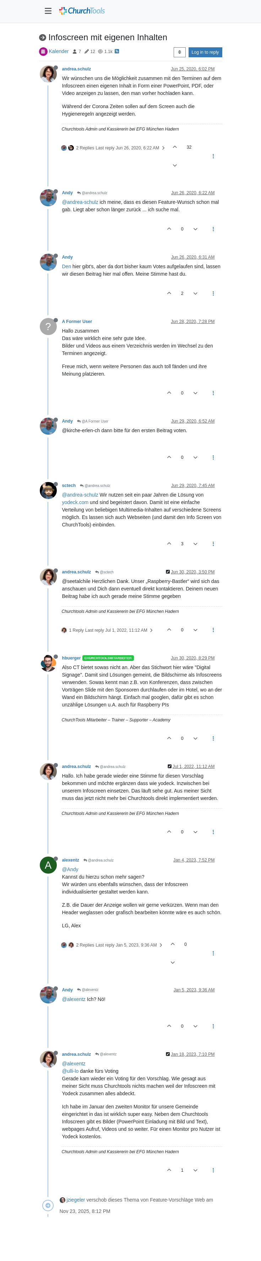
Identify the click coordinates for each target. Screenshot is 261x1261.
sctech (69, 485)
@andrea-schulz (80, 202)
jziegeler (75, 1200)
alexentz (70, 860)
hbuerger (71, 658)
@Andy (70, 869)
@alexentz (87, 990)
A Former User (77, 321)
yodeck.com (75, 502)
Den (66, 266)
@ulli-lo (70, 1071)
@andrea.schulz (92, 193)
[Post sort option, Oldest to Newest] (179, 52)
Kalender (59, 51)
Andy (67, 192)
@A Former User (92, 421)
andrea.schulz (76, 69)
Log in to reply (205, 52)
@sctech (104, 572)
